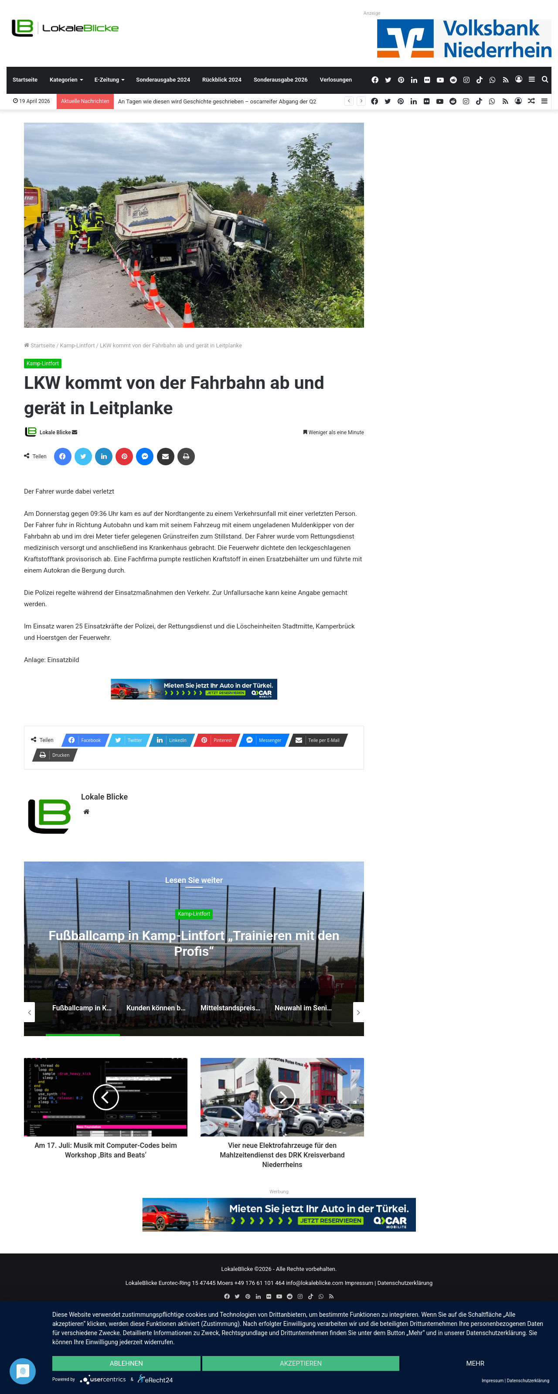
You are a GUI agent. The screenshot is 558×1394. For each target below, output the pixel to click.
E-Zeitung (107, 79)
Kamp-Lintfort (77, 345)
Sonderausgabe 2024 (163, 79)
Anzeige (372, 13)
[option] (194, 949)
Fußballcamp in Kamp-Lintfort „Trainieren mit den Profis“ (194, 943)
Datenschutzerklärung (405, 1283)
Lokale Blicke (55, 432)
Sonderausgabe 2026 (281, 79)
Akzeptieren (301, 1363)
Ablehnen (126, 1363)
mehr (475, 1363)
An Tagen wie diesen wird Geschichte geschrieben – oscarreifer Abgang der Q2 (217, 101)
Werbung (279, 1192)
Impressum (359, 1283)
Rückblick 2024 (222, 79)
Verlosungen (336, 79)
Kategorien (64, 79)
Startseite (25, 79)
